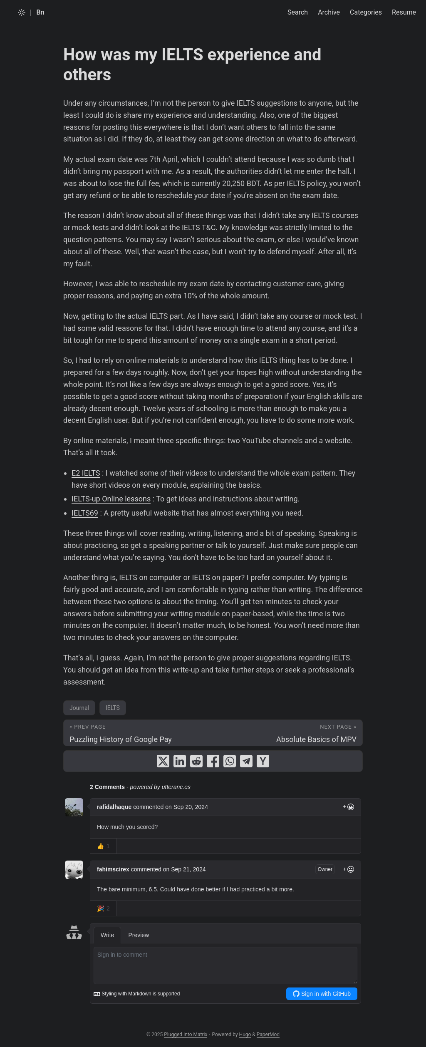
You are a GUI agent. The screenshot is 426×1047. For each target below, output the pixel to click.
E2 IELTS (86, 473)
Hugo (245, 1034)
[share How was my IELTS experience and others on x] (163, 761)
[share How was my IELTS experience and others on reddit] (196, 761)
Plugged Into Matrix (185, 1034)
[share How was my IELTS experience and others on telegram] (246, 761)
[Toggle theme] (22, 12)
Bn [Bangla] (40, 12)
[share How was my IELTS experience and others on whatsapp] (229, 761)
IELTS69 (85, 513)
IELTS (113, 708)
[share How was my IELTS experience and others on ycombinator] (263, 761)
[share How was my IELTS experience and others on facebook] (213, 761)
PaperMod (268, 1034)
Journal (79, 708)
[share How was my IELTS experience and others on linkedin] (179, 761)
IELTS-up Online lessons (111, 498)
